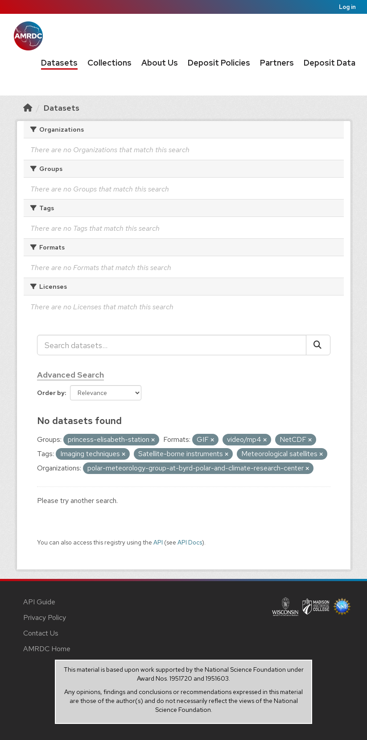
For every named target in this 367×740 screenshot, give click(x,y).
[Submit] (318, 345)
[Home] (27, 108)
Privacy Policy (44, 617)
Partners (277, 63)
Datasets (59, 63)
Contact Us (40, 633)
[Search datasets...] (171, 345)
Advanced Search (70, 375)
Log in (347, 7)
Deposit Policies (219, 63)
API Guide (39, 602)
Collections (109, 63)
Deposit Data (329, 63)
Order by (51, 393)
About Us (159, 63)
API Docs (189, 542)
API (158, 542)
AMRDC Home (46, 648)
